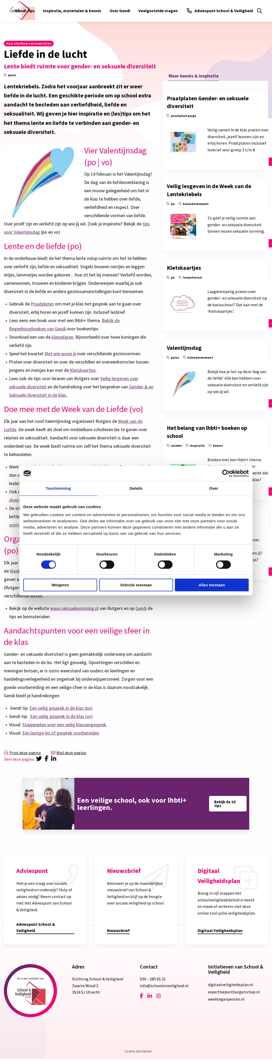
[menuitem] (25, 11)
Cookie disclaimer (138, 1051)
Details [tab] (136, 488)
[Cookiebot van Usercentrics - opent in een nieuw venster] (226, 473)
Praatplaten (42, 304)
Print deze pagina (22, 752)
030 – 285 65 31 (153, 978)
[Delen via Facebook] (47, 759)
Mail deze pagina (68, 752)
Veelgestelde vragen (158, 10)
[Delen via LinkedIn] (54, 759)
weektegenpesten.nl (226, 999)
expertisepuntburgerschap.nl (234, 991)
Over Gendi (120, 10)
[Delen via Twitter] (39, 759)
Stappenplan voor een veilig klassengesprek (64, 725)
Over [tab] (213, 488)
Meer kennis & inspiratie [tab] (194, 76)
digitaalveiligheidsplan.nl (230, 984)
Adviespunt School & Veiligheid (220, 10)
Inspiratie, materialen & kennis (72, 10)
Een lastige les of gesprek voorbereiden (60, 733)
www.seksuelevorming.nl (74, 608)
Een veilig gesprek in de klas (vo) (61, 716)
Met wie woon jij (60, 354)
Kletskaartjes (82, 370)
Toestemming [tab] (58, 488)
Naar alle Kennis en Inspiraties (28, 43)
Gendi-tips (25, 10)
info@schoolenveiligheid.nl (164, 985)
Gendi (141, 608)
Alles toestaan (212, 585)
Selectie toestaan (136, 585)
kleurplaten (62, 337)
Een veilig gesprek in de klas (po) (61, 708)
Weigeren (60, 585)
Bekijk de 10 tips (224, 803)
